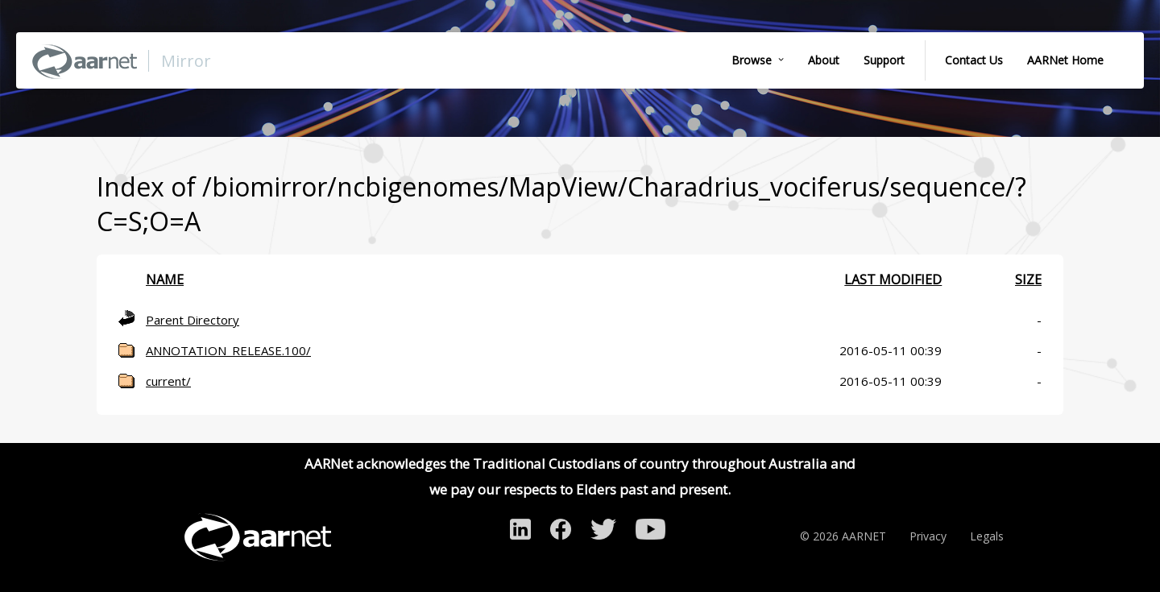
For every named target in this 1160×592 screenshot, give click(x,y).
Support (884, 60)
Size (1028, 279)
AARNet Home (1065, 60)
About (823, 60)
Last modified (893, 279)
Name (165, 279)
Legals (987, 536)
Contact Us (974, 60)
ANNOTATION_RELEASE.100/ (228, 350)
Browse (751, 60)
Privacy (928, 536)
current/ (168, 381)
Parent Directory (192, 320)
